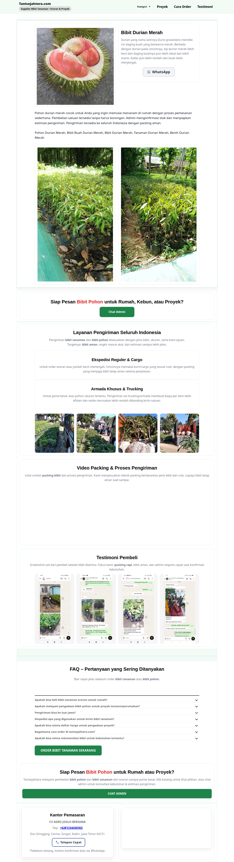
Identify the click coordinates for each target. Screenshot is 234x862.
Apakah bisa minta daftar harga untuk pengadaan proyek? (75, 725)
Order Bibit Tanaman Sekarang (68, 750)
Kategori (144, 6)
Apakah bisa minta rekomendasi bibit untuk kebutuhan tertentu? (79, 738)
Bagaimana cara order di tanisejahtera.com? (65, 731)
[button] (159, 71)
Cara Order (182, 7)
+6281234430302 (71, 828)
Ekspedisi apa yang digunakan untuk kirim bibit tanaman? (74, 719)
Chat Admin (117, 312)
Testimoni (205, 7)
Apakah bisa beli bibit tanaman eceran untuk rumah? (71, 700)
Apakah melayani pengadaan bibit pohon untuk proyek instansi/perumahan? (87, 706)
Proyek (162, 7)
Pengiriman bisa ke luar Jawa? (55, 712)
